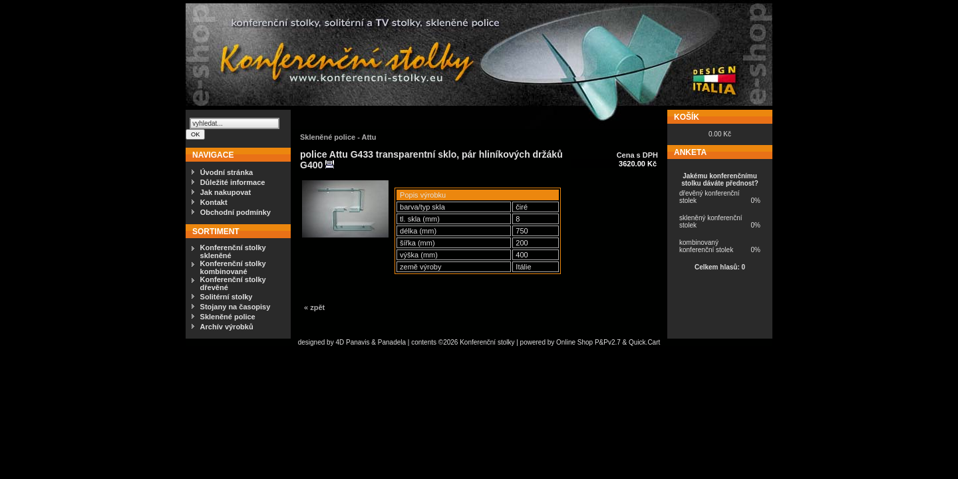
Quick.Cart (644, 342)
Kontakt (214, 202)
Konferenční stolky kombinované (233, 267)
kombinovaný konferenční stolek (706, 246)
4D (340, 342)
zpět (317, 307)
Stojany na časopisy (235, 307)
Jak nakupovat (225, 192)
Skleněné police (227, 317)
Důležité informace (232, 182)
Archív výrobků (226, 327)
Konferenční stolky (487, 342)
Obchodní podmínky (235, 212)
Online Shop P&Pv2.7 (588, 342)
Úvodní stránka (226, 172)
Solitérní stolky (226, 297)
